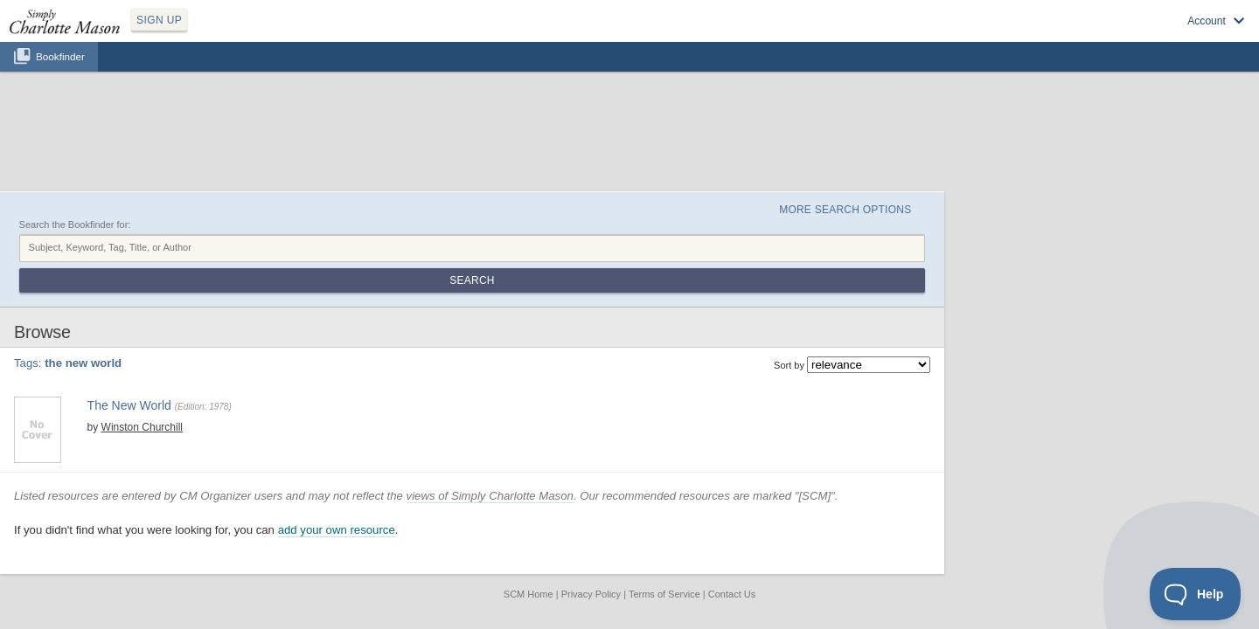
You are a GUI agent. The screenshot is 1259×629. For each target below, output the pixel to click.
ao (292, 322)
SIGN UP (241, 33)
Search (1026, 164)
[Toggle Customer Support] (1196, 594)
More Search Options (982, 123)
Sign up (999, 36)
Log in (1049, 36)
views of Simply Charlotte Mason (647, 406)
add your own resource (494, 441)
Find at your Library (353, 364)
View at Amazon (268, 364)
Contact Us (731, 506)
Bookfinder (60, 75)
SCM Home (528, 506)
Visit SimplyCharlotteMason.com (1152, 36)
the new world (332, 322)
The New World (274, 289)
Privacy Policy (591, 506)
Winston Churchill (284, 307)
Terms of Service (664, 506)
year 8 (380, 322)
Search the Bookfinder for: (233, 142)
